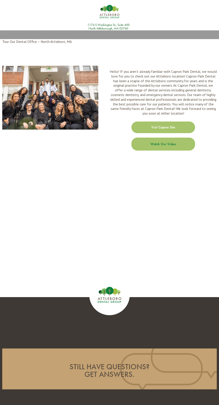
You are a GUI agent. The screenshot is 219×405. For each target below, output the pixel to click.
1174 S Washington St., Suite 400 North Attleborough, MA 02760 (108, 26)
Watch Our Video (163, 144)
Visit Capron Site (163, 127)
